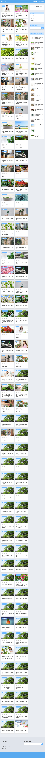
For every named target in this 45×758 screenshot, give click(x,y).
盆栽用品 (4, 20)
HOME (22, 754)
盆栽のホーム (35, 1)
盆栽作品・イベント (19, 355)
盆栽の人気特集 (41, 1)
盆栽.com (3, 1)
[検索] (42, 28)
